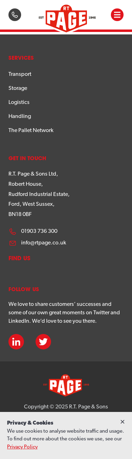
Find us (19, 259)
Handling (19, 116)
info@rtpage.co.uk (37, 243)
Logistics (19, 102)
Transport (19, 74)
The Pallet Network (31, 130)
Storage (17, 88)
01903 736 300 (32, 231)
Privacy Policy (22, 447)
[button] (117, 14)
